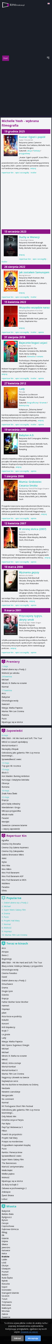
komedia (31, 356)
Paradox (5, 887)
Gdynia (5, 1241)
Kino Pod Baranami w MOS (14, 880)
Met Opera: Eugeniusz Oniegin (15, 1045)
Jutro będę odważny (11, 803)
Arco (4, 693)
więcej (33, 168)
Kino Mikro (6, 869)
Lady (22, 389)
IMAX (4, 858)
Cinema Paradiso (9, 973)
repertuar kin (7, 172)
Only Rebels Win (9, 1116)
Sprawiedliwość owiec (11, 759)
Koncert (5, 1023)
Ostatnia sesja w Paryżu (13, 1120)
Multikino (6, 883)
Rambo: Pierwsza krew (12, 1152)
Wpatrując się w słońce (12, 722)
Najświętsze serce (10, 1081)
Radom (5, 1274)
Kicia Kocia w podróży (12, 1016)
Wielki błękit (7, 1170)
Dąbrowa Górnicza (10, 1229)
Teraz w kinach (17, 943)
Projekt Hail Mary (12, 920)
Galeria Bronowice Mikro (13, 854)
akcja (29, 150)
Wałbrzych (6, 1308)
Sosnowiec (6, 1289)
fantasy (36, 150)
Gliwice (5, 1244)
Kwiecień (6, 704)
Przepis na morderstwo (12, 1141)
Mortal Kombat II (9, 745)
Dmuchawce (7, 984)
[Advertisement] (26, 88)
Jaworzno (6, 1247)
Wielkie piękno (8, 1173)
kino (17, 5)
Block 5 (5, 772)
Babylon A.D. (26, 435)
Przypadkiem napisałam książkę (16, 1145)
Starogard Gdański (10, 1293)
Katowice (6, 1250)
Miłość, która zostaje (11, 1063)
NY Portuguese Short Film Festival (17, 1106)
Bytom (5, 1220)
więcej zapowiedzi (11, 828)
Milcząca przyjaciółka (11, 811)
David (4, 976)
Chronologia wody (10, 700)
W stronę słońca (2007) (32, 529)
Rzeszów (6, 1283)
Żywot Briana (8, 1195)
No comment (8, 1099)
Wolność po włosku (10, 673)
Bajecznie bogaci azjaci (33, 342)
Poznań (5, 1271)
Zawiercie (6, 1317)
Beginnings (7, 959)
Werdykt (5, 821)
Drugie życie (7, 991)
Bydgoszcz (7, 1217)
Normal (5, 686)
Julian (4, 1012)
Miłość (5, 1059)
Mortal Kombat (9, 1066)
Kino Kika (6, 865)
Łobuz (4, 1199)
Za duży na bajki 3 (10, 1184)
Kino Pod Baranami (10, 872)
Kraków (5, 1256)
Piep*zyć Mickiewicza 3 (12, 1127)
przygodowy (24, 153)
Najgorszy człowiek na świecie (15, 1077)
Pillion (4, 1130)
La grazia (6, 1034)
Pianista (5, 715)
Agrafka (5, 840)
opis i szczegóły (22, 172)
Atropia (5, 951)
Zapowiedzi (14, 731)
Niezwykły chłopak (10, 749)
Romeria (5, 787)
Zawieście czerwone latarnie (14, 825)
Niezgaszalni (7, 1095)
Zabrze (5, 1314)
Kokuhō (5, 1020)
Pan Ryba (6, 1123)
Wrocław (6, 1311)
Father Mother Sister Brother (15, 1002)
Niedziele (6, 1088)
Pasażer (5, 818)
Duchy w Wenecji (29, 237)
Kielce (4, 1253)
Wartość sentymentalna (12, 1166)
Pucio (4, 718)
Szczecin (5, 1295)
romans (39, 356)
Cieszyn (5, 1223)
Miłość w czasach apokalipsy (15, 742)
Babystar (6, 697)
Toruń (4, 1299)
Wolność (8, 927)
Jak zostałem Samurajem (34, 272)
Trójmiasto (7, 1302)
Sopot (4, 1287)
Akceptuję (33, 1338)
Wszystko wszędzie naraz (34, 307)
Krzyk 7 (5, 1030)
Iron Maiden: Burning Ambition (16, 776)
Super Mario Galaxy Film (15, 909)
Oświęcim (6, 1268)
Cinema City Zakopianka (13, 851)
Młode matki (7, 814)
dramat (43, 402)
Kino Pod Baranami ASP (12, 876)
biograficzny (32, 402)
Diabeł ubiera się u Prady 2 (14, 669)
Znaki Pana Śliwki (9, 793)
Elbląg (4, 1232)
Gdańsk (5, 1238)
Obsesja (5, 783)
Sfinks (4, 890)
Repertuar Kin (16, 836)
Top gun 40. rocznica (11, 766)
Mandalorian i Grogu (11, 807)
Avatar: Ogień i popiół (32, 137)
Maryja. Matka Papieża (12, 707)
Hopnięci (8, 931)
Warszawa (6, 1305)
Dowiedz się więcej (29, 1332)
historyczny (24, 405)
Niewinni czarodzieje (11, 1091)
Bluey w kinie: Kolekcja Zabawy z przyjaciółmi (22, 966)
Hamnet (5, 1005)
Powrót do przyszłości (12, 1134)
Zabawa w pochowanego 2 (14, 1188)
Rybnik (5, 1280)
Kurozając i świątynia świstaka (15, 779)
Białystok (6, 1211)
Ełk (3, 1235)
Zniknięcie (6, 1192)
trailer (33, 172)
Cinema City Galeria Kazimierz (15, 847)
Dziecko (5, 994)
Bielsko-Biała (7, 1214)
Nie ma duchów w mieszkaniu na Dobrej (20, 1084)
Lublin (4, 1259)
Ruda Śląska (7, 1277)
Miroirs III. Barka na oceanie (14, 683)
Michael (5, 679)
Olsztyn (5, 1265)
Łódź (4, 1262)
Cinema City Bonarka (11, 844)
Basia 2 (5, 955)
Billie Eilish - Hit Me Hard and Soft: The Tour (22, 738)
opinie (41, 332)
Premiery (13, 662)
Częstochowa (8, 1226)
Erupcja (5, 800)
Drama (7, 913)
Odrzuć (17, 1338)
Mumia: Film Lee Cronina (13, 711)
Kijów (4, 862)
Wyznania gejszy (29, 572)
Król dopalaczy (8, 1027)
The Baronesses (9, 1163)
